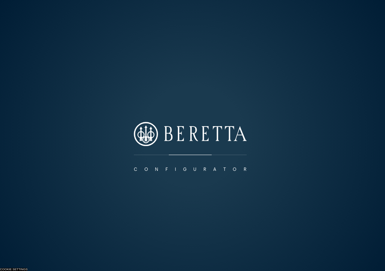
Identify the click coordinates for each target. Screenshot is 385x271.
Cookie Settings (13, 269)
